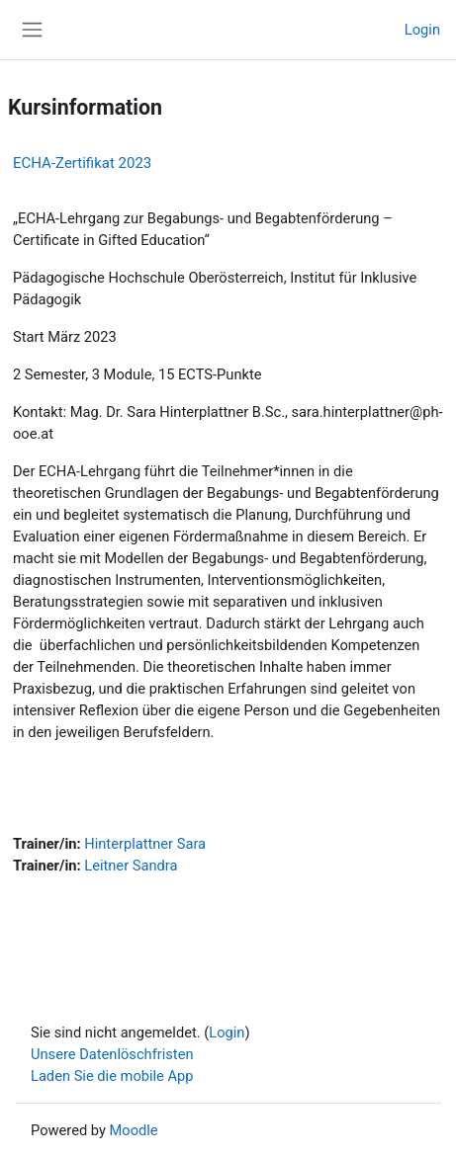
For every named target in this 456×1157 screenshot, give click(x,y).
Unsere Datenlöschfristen (112, 1054)
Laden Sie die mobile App (112, 1076)
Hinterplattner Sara (145, 844)
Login (422, 30)
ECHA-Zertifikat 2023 (82, 163)
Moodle (134, 1130)
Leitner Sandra (130, 865)
